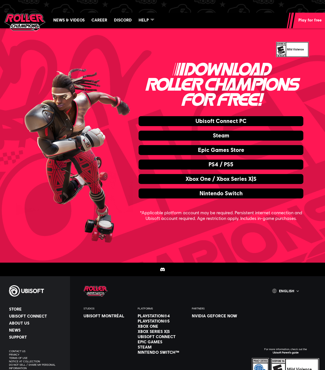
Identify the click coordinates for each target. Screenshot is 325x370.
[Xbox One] (162, 326)
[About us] (37, 323)
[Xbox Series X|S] (162, 331)
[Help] (146, 19)
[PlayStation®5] (162, 321)
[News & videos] (69, 19)
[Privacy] (37, 354)
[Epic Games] (162, 341)
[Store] (37, 309)
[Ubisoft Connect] (37, 316)
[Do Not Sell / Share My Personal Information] (37, 366)
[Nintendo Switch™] (162, 352)
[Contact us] (37, 351)
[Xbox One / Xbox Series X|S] (221, 179)
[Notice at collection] (37, 361)
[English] (285, 291)
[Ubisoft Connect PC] (221, 121)
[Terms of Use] (37, 358)
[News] (37, 330)
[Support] (37, 337)
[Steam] (221, 136)
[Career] (99, 19)
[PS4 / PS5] (221, 165)
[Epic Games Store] (221, 150)
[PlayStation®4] (162, 315)
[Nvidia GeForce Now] (216, 315)
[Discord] (123, 19)
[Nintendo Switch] (221, 193)
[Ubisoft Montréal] (108, 315)
